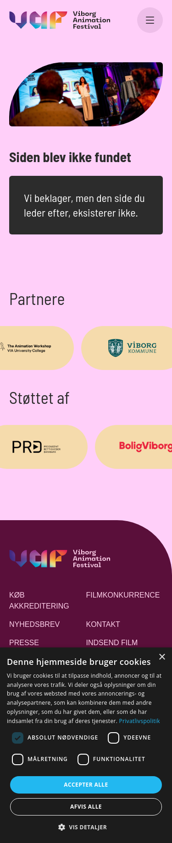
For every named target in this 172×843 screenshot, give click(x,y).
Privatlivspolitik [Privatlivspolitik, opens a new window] (139, 721)
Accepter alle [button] (86, 785)
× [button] (161, 657)
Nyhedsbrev (34, 624)
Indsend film (112, 643)
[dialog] (86, 745)
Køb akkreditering (39, 600)
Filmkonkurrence (123, 595)
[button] (86, 826)
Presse (24, 643)
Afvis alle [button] (86, 806)
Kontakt (103, 624)
